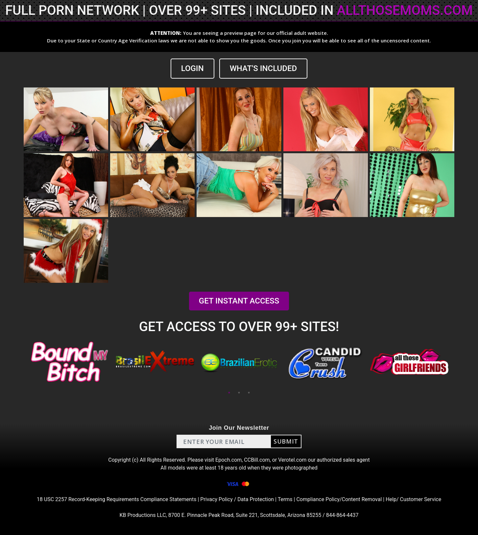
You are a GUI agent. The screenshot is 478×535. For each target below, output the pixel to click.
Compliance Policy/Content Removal (339, 499)
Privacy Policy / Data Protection (237, 499)
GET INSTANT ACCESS (239, 300)
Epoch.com (228, 460)
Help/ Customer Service (413, 499)
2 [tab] (239, 392)
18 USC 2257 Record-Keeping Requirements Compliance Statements (117, 499)
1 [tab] (229, 392)
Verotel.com (292, 460)
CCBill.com (257, 460)
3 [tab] (249, 392)
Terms (285, 499)
